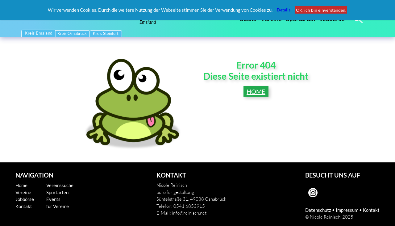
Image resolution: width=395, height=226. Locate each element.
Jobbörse (24, 199)
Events (53, 199)
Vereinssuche (59, 185)
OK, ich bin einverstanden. (321, 10)
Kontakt (23, 206)
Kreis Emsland (38, 33)
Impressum (347, 210)
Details (283, 9)
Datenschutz (318, 210)
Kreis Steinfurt (105, 33)
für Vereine (57, 206)
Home (21, 185)
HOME (256, 91)
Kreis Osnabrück (72, 33)
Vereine (23, 192)
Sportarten (57, 192)
